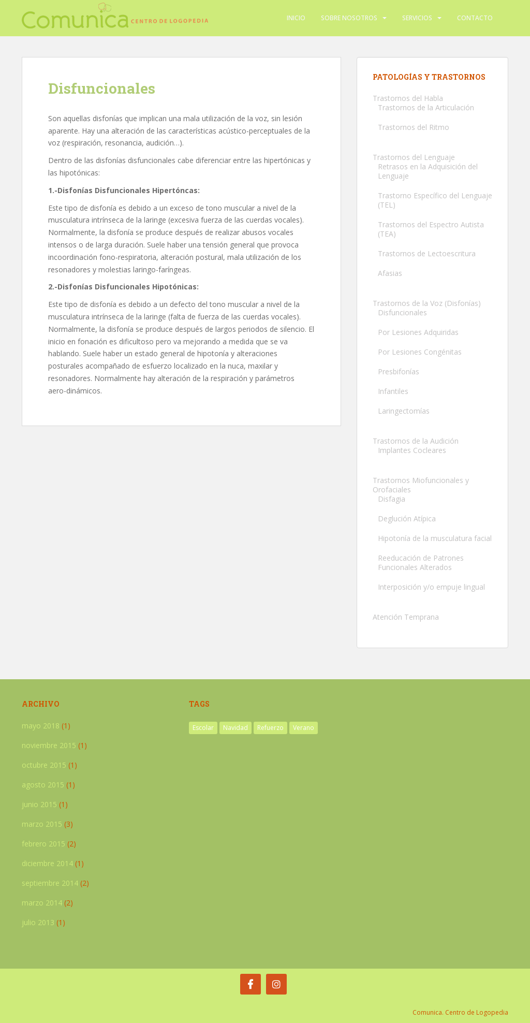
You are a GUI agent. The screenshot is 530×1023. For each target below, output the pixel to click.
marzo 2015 (42, 824)
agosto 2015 (43, 785)
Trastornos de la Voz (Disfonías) (427, 303)
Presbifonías (398, 371)
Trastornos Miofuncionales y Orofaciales (421, 484)
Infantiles (393, 391)
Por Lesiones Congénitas (420, 352)
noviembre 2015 (49, 745)
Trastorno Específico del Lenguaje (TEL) (435, 200)
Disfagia (391, 499)
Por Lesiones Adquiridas (418, 332)
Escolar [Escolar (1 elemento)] (203, 727)
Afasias (390, 273)
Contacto (475, 17)
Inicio (296, 17)
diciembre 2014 (47, 863)
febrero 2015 (43, 844)
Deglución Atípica (407, 518)
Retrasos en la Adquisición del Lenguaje (428, 171)
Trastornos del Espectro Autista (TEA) (431, 229)
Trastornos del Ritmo (413, 127)
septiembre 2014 (50, 883)
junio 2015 (39, 804)
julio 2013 (38, 922)
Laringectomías (404, 411)
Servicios (417, 17)
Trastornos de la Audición (416, 441)
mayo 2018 (41, 725)
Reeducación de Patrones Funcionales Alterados (421, 562)
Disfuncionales (402, 312)
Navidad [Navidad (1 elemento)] (235, 727)
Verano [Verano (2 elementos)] (303, 727)
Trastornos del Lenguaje (414, 157)
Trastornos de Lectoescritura (427, 253)
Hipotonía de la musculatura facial (435, 538)
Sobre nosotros (349, 17)
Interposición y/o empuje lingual (431, 587)
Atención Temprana (406, 617)
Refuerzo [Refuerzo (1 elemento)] (270, 727)
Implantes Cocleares (412, 450)
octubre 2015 (44, 765)
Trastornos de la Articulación (426, 107)
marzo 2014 (42, 903)
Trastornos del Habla (408, 98)
